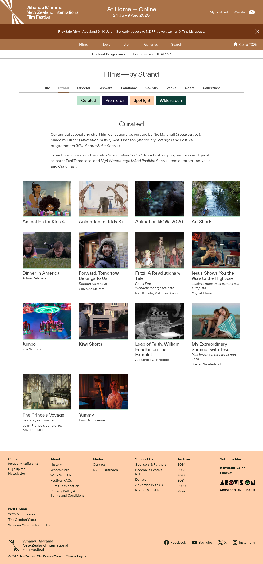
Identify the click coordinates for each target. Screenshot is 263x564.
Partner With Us (147, 490)
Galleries (151, 44)
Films (83, 44)
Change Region (76, 556)
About (55, 459)
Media (98, 459)
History (56, 464)
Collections (211, 88)
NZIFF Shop (17, 509)
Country (151, 88)
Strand (63, 88)
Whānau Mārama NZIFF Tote (30, 525)
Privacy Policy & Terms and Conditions (67, 493)
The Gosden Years (22, 520)
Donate (140, 479)
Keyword (106, 88)
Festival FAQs (61, 480)
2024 (182, 464)
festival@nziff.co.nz (23, 463)
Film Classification (64, 486)
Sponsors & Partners (150, 464)
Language (129, 88)
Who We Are (59, 470)
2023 (182, 470)
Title (46, 88)
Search (176, 44)
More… (183, 491)
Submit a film (230, 459)
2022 (181, 475)
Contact (14, 459)
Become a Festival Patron (149, 472)
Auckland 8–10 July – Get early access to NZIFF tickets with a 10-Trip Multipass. (131, 31)
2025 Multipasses (21, 514)
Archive (184, 459)
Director (83, 88)
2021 (181, 480)
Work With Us (60, 475)
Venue (171, 88)
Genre (190, 88)
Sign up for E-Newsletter (18, 471)
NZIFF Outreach (105, 470)
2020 (182, 486)
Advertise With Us (149, 485)
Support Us (144, 459)
